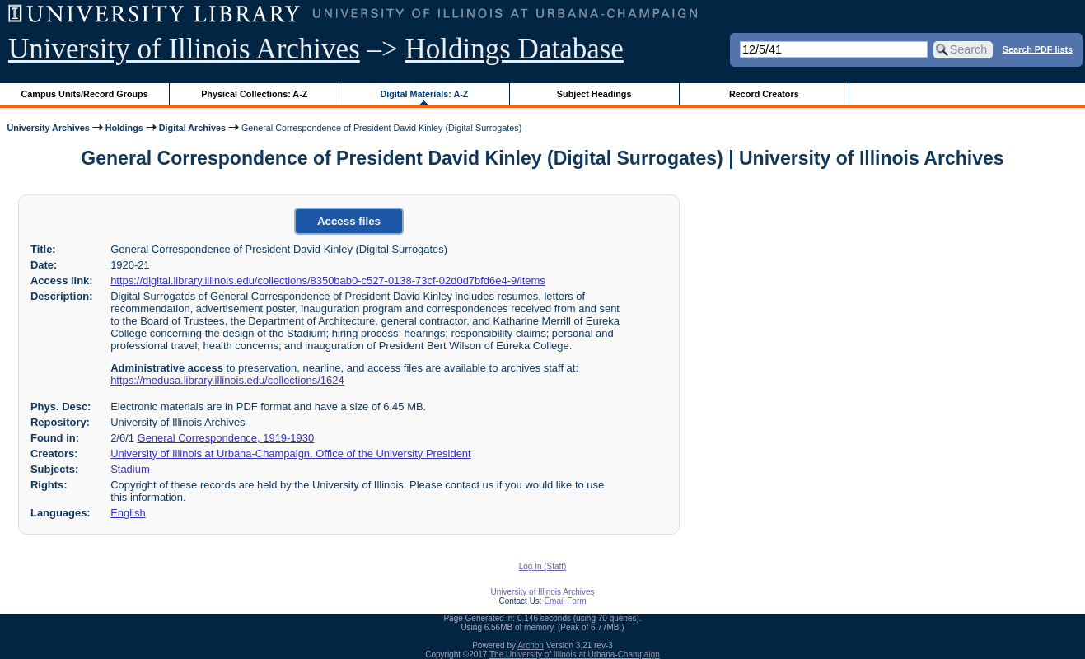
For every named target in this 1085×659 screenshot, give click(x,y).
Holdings (124, 128)
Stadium (130, 469)
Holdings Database (514, 49)
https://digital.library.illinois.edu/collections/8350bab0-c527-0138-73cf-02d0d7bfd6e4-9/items (327, 280)
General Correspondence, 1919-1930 (226, 438)
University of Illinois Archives (184, 49)
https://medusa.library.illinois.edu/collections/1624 (227, 380)
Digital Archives (192, 128)
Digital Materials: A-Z (424, 94)
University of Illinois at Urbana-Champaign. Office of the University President (290, 453)
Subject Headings (594, 94)
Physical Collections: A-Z (254, 94)
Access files (349, 221)
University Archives (48, 128)
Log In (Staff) (543, 566)
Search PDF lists (1038, 49)
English (127, 513)
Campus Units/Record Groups (84, 94)
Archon (530, 645)
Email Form (565, 600)
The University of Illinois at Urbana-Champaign (574, 654)
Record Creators (764, 94)
